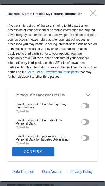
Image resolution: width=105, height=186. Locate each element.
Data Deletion (23, 171)
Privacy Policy (81, 171)
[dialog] (52, 93)
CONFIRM (33, 151)
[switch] (85, 106)
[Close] (95, 15)
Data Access (52, 171)
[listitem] (52, 95)
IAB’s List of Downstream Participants (53, 72)
